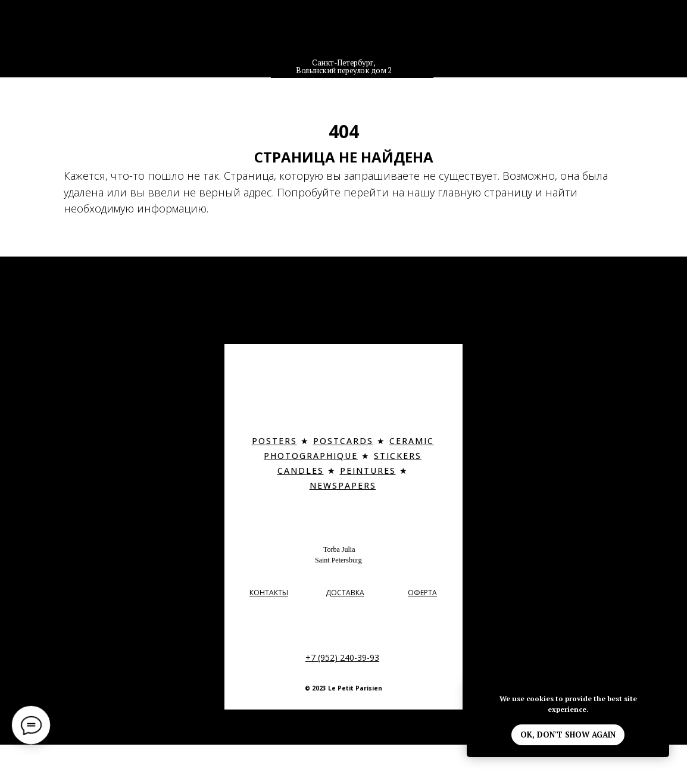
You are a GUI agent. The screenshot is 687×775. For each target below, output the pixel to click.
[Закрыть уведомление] (660, 690)
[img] (344, 38)
